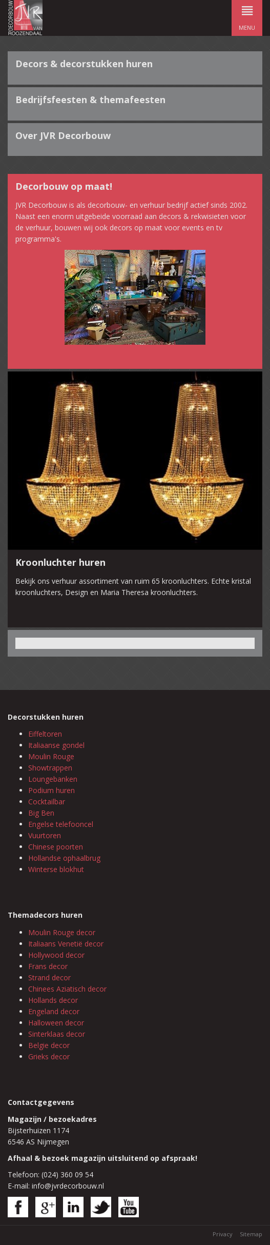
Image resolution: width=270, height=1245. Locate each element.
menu (247, 15)
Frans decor (48, 966)
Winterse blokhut (56, 869)
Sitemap (251, 1234)
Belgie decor (49, 1045)
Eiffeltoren (45, 734)
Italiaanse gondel (56, 745)
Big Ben (41, 813)
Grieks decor (49, 1056)
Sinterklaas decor (56, 1034)
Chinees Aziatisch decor (67, 989)
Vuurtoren (44, 835)
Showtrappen (50, 768)
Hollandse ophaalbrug (64, 858)
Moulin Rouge (51, 756)
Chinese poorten (55, 847)
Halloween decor (56, 1022)
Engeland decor (53, 1011)
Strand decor (49, 977)
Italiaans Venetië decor (65, 943)
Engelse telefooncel (60, 824)
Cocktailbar (46, 801)
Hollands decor (53, 1000)
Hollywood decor (56, 955)
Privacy (223, 1234)
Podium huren (51, 790)
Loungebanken (52, 779)
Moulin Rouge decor (61, 932)
